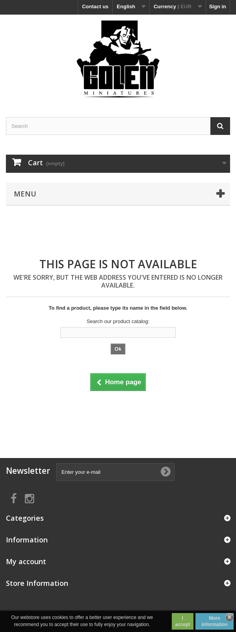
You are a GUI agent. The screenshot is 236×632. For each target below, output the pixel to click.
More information (215, 621)
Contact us (95, 6)
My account (26, 561)
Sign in (217, 6)
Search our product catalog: (118, 321)
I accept (182, 621)
